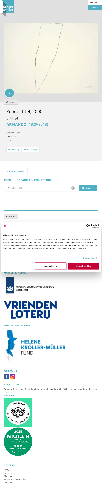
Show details (88, 258)
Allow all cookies (83, 266)
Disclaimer (8, 476)
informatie (8, 92)
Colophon (8, 482)
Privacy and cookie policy (15, 479)
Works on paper (30, 149)
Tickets (95, 7)
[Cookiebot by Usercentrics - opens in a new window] (88, 226)
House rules (9, 473)
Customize (50, 266)
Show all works (15, 171)
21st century (13, 149)
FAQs (6, 469)
